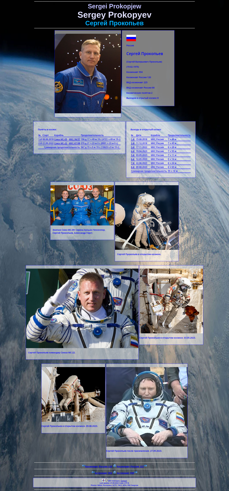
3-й (133, 147)
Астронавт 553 (101, 473)
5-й (133, 155)
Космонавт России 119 (97, 466)
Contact (124, 481)
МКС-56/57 (74, 139)
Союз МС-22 (60, 143)
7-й (133, 163)
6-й (133, 159)
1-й (133, 139)
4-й (133, 151)
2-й (133, 143)
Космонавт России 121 (132, 466)
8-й (133, 166)
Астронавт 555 (127, 473)
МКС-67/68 (74, 143)
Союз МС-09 (60, 139)
